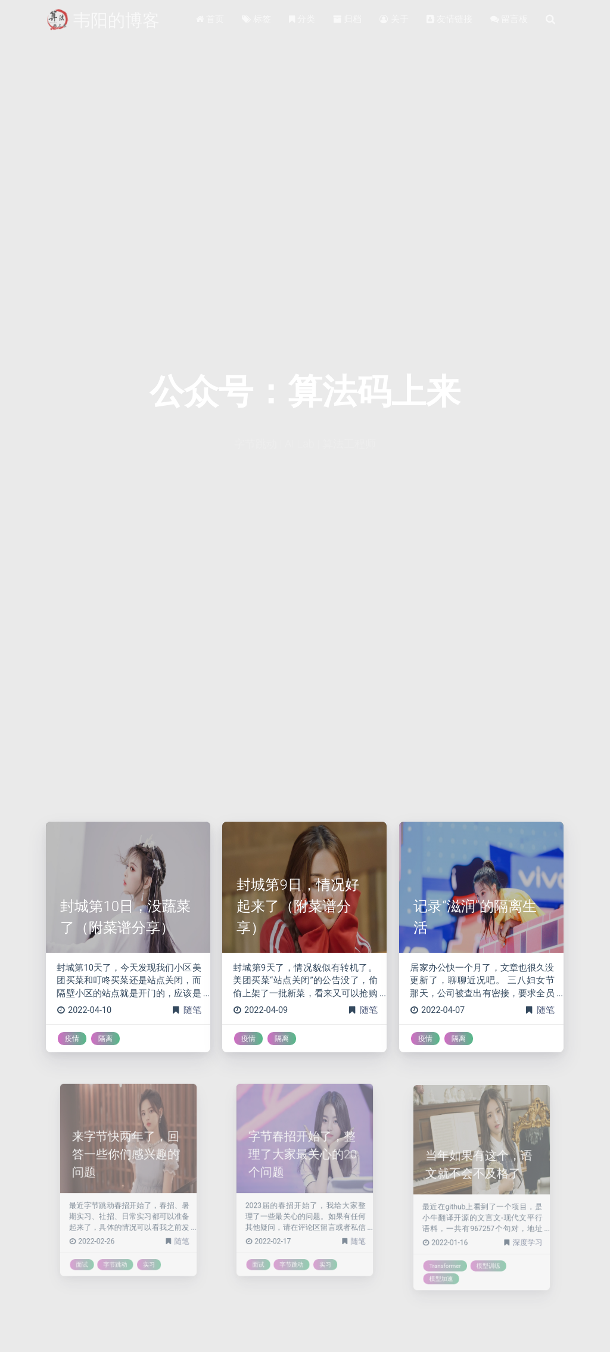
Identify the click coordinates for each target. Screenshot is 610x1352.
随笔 (192, 1010)
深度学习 (516, 1229)
